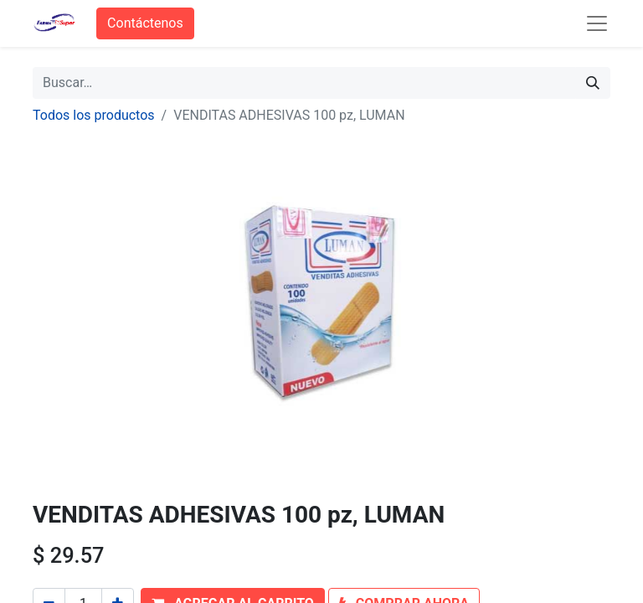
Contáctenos (145, 23)
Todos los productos (94, 115)
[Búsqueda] (592, 83)
